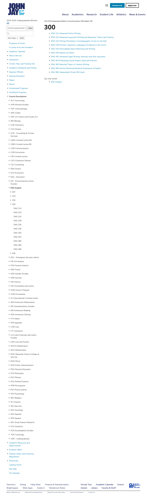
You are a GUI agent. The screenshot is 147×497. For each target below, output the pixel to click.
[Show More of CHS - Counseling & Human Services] (9, 133)
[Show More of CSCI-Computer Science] (9, 160)
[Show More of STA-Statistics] (9, 426)
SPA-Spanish (16, 414)
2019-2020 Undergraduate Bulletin (55, 21)
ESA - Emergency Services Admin (25, 257)
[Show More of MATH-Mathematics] (9, 346)
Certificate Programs (17, 92)
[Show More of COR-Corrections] (9, 152)
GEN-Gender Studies (19, 273)
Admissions (13, 59)
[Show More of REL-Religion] (9, 398)
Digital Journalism (62, 53)
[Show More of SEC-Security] (9, 406)
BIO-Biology (16, 121)
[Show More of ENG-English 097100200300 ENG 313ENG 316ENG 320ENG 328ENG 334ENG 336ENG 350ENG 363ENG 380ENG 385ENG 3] (9, 188)
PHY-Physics (16, 377)
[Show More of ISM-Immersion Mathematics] (9, 302)
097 (14, 192)
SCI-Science (15, 402)
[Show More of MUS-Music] (9, 361)
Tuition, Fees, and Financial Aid (22, 64)
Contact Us (91, 492)
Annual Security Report (76, 492)
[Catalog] (17, 28)
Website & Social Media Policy (33, 492)
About (65, 14)
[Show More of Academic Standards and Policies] (8, 68)
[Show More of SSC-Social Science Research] (9, 422)
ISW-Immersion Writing (21, 314)
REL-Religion (16, 398)
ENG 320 (17, 216)
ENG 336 (17, 229)
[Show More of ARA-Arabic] (9, 113)
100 (14, 196)
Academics (78, 14)
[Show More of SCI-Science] (9, 402)
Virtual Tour (86, 484)
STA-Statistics (17, 426)
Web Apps (28, 488)
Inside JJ (40, 488)
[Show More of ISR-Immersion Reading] (9, 310)
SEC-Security (16, 406)
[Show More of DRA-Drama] (9, 169)
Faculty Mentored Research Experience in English (76, 68)
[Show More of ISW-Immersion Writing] (9, 314)
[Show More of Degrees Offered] (8, 72)
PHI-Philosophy (17, 373)
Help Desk (36, 484)
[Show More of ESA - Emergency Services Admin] (9, 257)
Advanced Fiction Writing (66, 33)
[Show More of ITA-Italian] (9, 319)
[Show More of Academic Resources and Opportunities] (8, 443)
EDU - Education (18, 177)
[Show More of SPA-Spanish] (9, 414)
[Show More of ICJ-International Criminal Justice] (9, 298)
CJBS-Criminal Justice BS (21, 144)
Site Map (13, 469)
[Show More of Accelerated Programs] (8, 88)
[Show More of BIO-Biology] (9, 121)
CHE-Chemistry (17, 125)
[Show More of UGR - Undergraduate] (9, 439)
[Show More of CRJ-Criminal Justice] (9, 156)
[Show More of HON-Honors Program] (9, 290)
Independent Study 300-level (68, 72)
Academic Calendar (17, 51)
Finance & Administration (57, 484)
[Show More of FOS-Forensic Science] (9, 265)
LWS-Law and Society (20, 342)
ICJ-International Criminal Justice (24, 298)
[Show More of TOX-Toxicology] (9, 435)
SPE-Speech (16, 418)
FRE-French (15, 269)
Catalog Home (15, 465)
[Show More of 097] (11, 192)
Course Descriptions (18, 96)
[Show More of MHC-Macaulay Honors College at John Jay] (9, 354)
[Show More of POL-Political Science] (9, 381)
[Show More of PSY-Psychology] (9, 394)
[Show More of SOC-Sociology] (9, 410)
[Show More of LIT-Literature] (9, 331)
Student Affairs (15, 449)
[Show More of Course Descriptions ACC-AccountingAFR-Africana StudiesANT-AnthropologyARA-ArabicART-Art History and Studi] (8, 96)
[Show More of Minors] (8, 84)
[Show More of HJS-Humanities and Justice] (9, 286)
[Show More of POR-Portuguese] (9, 385)
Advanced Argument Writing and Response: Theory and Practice (82, 37)
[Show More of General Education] (8, 76)
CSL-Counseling (17, 164)
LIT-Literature (17, 331)
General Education (17, 76)
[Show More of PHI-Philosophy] (9, 373)
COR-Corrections (18, 152)
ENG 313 (17, 208)
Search (22, 38)
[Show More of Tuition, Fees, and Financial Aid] (8, 64)
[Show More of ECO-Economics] (9, 173)
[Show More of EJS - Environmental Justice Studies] (9, 181)
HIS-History (16, 282)
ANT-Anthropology (19, 109)
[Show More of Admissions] (8, 60)
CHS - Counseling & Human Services (22, 134)
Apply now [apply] (132, 5)
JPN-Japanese (16, 323)
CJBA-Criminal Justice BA (21, 140)
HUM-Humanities (18, 294)
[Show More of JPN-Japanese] (9, 323)
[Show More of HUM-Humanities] (9, 294)
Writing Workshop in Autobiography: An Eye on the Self (78, 41)
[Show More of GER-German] (9, 278)
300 (14, 204)
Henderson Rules (57, 488)
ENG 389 (17, 249)
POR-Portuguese (18, 385)
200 (14, 200)
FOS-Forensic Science (19, 265)
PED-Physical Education (21, 369)
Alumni (84, 488)
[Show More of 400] (11, 253)
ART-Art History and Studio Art (24, 117)
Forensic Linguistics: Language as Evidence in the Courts (78, 45)
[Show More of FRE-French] (9, 269)
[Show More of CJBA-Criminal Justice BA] (9, 140)
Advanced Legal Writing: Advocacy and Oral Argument (78, 56)
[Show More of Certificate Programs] (8, 92)
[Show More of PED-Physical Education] (9, 369)
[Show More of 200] (11, 200)
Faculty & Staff (109, 488)
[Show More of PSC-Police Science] (9, 390)
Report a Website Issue (13, 492)
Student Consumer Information (56, 492)
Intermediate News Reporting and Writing (73, 49)
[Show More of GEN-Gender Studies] (9, 274)
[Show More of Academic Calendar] (8, 51)
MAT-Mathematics (18, 350)
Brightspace (12, 488)
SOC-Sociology (17, 410)
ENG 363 (17, 237)
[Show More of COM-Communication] (9, 148)
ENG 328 (17, 220)
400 (14, 253)
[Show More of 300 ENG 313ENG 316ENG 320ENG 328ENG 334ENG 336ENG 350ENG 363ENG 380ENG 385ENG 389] (11, 204)
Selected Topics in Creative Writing (70, 64)
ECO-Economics (17, 173)
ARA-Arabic (16, 113)
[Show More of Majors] (8, 80)
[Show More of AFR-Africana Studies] (9, 105)
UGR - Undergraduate (20, 439)
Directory (11, 484)
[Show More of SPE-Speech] (9, 418)
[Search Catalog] (20, 33)
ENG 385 (17, 245)
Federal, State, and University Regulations (21, 455)
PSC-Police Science (19, 389)
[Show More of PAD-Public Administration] (9, 365)
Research (92, 14)
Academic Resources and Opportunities (19, 444)
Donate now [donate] (117, 5)
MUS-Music (15, 361)
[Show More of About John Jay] (8, 55)
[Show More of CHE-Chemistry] (9, 125)
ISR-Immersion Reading (20, 310)
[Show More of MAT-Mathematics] (9, 350)
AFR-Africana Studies (20, 104)
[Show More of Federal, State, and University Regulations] (8, 454)
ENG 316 (17, 212)
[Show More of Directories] (8, 461)
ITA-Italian (15, 318)
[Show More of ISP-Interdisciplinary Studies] (9, 306)
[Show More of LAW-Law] (9, 327)
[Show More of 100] (11, 196)
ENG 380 (17, 241)
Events (120, 484)
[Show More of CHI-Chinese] (9, 129)
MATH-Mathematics (19, 346)
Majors (12, 80)
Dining (23, 484)
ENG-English (16, 188)
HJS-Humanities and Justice (22, 286)
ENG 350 (17, 233)
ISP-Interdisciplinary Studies (23, 306)
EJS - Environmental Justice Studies (22, 182)
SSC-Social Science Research (22, 422)
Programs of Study (17, 43)
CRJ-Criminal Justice (19, 156)
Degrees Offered (16, 72)
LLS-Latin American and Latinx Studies (23, 336)
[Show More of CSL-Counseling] (9, 165)
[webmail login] (106, 5)
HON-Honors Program (20, 290)
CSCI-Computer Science (21, 160)
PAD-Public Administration (22, 365)
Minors (12, 84)
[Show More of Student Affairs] (8, 450)
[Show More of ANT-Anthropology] (9, 109)
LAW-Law (15, 327)
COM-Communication (19, 148)
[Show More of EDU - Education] (9, 177)
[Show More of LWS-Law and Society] (9, 342)
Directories (13, 461)
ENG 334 (17, 224)
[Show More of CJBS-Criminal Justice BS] (9, 144)
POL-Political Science (19, 381)
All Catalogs (14, 473)
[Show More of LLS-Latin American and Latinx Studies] (9, 335)
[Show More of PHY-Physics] (9, 377)
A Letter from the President (21, 47)
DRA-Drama (16, 169)
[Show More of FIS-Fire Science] (9, 261)
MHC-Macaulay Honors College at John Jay (25, 355)
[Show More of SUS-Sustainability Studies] (9, 430)
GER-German (16, 278)
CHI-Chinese (16, 129)
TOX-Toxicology (17, 434)
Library (94, 488)
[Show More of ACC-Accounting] (9, 100)
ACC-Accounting (17, 100)
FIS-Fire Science (17, 261)
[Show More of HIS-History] (9, 282)
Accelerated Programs (18, 88)
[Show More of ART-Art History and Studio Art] (9, 117)
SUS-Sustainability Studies (22, 430)
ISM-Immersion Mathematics (23, 302)
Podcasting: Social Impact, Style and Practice (74, 60)
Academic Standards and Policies (23, 68)
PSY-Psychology (17, 394)
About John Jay (15, 55)
